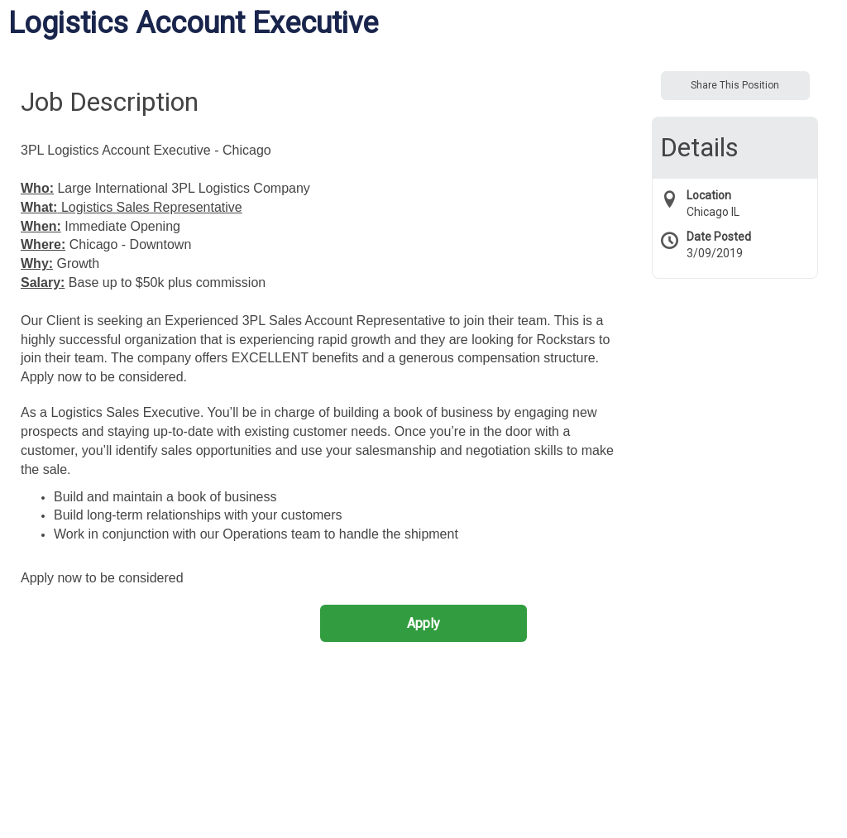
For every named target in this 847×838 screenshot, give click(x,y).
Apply (423, 623)
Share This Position (735, 85)
